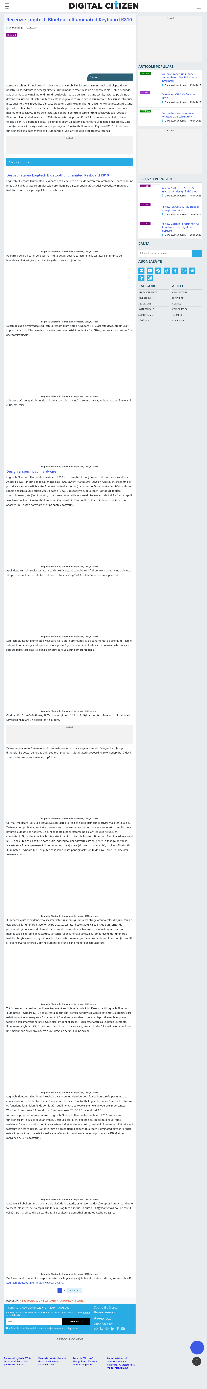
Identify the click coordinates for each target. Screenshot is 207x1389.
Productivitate (31, 1301)
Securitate (144, 303)
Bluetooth (49, 1301)
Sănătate (143, 320)
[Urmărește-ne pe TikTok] (167, 271)
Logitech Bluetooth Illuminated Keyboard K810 (34, 1283)
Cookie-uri (178, 320)
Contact (177, 303)
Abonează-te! (76, 1323)
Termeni (177, 314)
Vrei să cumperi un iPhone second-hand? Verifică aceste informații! (179, 77)
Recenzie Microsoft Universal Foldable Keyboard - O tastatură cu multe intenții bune (121, 1359)
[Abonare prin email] (141, 271)
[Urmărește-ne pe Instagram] (150, 278)
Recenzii (79, 1301)
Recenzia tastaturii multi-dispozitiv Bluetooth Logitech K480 (52, 1361)
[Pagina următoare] (74, 1291)
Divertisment (146, 298)
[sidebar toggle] (7, 6)
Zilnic (41, 1309)
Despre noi (178, 298)
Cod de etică (179, 309)
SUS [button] (196, 1362)
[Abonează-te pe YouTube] (123, 1330)
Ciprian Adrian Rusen (175, 85)
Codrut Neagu (16, 28)
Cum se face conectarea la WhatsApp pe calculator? (177, 114)
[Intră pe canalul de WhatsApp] (96, 1330)
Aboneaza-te (179, 292)
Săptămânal (59, 1309)
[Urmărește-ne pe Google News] (107, 1330)
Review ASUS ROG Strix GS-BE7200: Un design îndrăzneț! (179, 189)
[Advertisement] (69, 147)
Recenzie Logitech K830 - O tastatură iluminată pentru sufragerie (17, 1361)
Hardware (65, 1301)
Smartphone (146, 309)
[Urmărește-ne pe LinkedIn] (113, 1330)
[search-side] (165, 253)
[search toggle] (199, 6)
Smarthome (145, 314)
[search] (197, 253)
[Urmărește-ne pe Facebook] (118, 1330)
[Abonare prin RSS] (101, 1330)
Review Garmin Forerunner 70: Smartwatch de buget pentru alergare (180, 227)
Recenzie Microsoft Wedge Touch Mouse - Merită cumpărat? (85, 1355)
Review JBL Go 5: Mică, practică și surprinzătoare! (180, 208)
